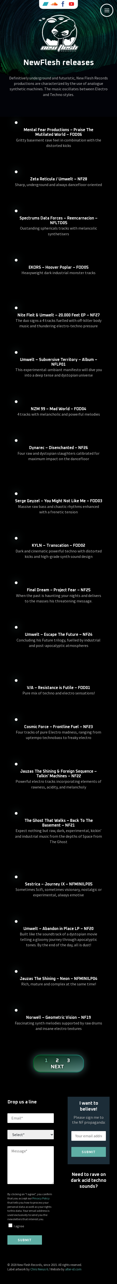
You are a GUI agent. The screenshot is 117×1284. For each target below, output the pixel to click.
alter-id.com (73, 1269)
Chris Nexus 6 (39, 1269)
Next (57, 1066)
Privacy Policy (41, 1198)
